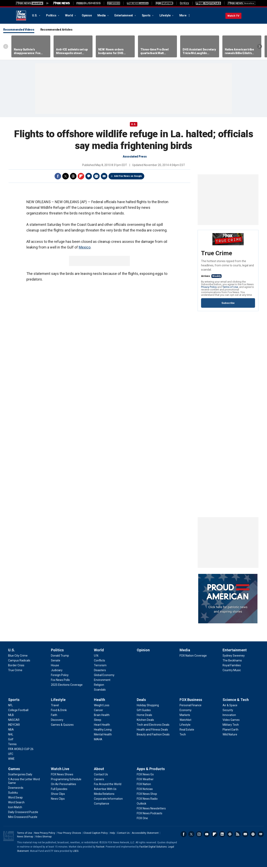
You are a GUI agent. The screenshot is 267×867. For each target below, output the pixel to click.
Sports (146, 15)
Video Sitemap (43, 836)
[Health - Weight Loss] (101, 705)
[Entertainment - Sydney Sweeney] (234, 655)
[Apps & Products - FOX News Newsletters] (151, 808)
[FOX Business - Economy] (186, 710)
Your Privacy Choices (69, 833)
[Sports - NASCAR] (13, 719)
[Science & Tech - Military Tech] (231, 724)
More (182, 15)
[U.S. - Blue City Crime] (18, 655)
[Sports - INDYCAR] (14, 724)
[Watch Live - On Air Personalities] (63, 784)
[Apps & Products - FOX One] (142, 818)
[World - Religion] (99, 684)
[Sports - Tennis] (12, 744)
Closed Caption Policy (95, 833)
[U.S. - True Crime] (15, 670)
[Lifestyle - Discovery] (57, 719)
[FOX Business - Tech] (183, 734)
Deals (141, 700)
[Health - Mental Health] (103, 734)
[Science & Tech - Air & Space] (230, 705)
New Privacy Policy (44, 833)
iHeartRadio (261, 834)
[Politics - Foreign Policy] (60, 675)
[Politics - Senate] (55, 660)
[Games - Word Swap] (15, 797)
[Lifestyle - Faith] (54, 715)
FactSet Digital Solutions (153, 846)
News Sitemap (25, 836)
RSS (238, 834)
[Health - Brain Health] (102, 715)
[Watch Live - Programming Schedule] (66, 779)
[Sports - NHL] (10, 734)
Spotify (253, 834)
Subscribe (228, 302)
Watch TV (233, 15)
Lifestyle (165, 15)
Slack (230, 834)
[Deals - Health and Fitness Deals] (152, 729)
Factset (100, 846)
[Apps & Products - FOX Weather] (145, 779)
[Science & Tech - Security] (228, 710)
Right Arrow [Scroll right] (259, 46)
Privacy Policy (209, 286)
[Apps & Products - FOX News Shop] (147, 793)
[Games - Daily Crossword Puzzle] (23, 812)
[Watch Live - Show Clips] (58, 793)
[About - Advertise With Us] (105, 789)
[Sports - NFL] (10, 705)
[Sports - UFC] (10, 754)
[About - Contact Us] (101, 774)
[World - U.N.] (96, 655)
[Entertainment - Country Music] (232, 670)
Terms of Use (230, 286)
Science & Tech (236, 700)
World (69, 15)
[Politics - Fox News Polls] (60, 680)
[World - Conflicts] (99, 660)
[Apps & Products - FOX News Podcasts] (149, 813)
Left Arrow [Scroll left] (5, 46)
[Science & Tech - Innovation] (229, 715)
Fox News (21, 15)
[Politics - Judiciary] (56, 670)
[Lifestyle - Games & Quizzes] (62, 724)
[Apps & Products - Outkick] (141, 803)
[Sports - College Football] (18, 710)
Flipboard (81, 176)
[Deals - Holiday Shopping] (148, 705)
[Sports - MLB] (11, 715)
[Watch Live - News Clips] (58, 798)
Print (96, 176)
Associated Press (135, 156)
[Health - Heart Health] (102, 724)
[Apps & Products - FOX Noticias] (145, 789)
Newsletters (245, 834)
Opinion (87, 15)
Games (14, 769)
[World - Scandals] (100, 689)
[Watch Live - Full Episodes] (59, 789)
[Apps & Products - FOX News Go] (145, 774)
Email (104, 176)
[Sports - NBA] (11, 729)
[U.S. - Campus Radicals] (19, 660)
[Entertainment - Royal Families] (232, 665)
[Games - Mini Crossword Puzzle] (22, 817)
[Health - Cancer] (98, 710)
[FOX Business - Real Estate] (187, 729)
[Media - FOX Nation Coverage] (193, 655)
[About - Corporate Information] (108, 798)
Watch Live (60, 769)
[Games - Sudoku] (13, 792)
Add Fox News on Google (128, 176)
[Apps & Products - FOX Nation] (144, 784)
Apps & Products (151, 769)
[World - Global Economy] (104, 675)
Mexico (84, 247)
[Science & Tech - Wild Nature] (230, 734)
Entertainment (124, 15)
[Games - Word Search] (16, 802)
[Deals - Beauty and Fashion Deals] (153, 734)
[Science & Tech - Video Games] (231, 719)
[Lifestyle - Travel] (55, 705)
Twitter (65, 176)
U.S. (35, 15)
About (99, 769)
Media (101, 15)
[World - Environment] (102, 680)
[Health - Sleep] (97, 719)
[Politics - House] (55, 665)
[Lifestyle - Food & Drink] (59, 710)
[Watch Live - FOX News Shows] (62, 774)
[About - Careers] (99, 779)
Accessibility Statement (145, 833)
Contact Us (123, 833)
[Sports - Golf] (10, 739)
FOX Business (191, 700)
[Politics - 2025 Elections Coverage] (67, 684)
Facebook (58, 176)
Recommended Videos (18, 29)
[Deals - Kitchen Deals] (145, 719)
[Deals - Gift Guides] (144, 710)
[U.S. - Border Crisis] (16, 665)
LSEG (76, 851)
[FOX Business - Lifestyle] (185, 724)
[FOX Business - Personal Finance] (190, 705)
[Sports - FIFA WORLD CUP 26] (20, 749)
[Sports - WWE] (11, 758)
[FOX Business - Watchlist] (185, 719)
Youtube (207, 834)
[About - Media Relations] (104, 793)
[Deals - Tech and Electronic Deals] (153, 724)
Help (112, 833)
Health (99, 700)
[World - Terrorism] (100, 665)
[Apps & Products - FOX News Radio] (147, 798)
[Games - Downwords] (15, 787)
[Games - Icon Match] (15, 807)
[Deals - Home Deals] (144, 715)
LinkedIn (222, 834)
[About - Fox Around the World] (107, 784)
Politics (51, 15)
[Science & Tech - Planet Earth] (230, 729)
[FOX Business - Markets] (185, 715)
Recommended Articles (56, 29)
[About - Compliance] (101, 803)
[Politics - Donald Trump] (60, 655)
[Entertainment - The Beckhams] (232, 660)
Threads (73, 176)
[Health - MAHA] (98, 739)
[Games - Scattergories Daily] (20, 774)
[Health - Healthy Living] (103, 729)
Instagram (199, 834)
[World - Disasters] (100, 670)
